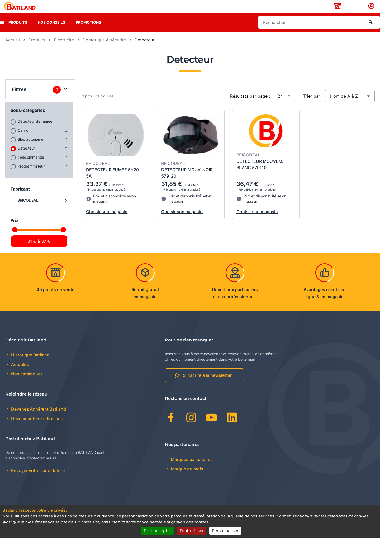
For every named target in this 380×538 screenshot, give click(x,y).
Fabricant (20, 197)
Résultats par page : (250, 104)
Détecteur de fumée (35, 129)
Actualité (19, 372)
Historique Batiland (30, 363)
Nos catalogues (26, 382)
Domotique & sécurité (104, 48)
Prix (14, 228)
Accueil (12, 48)
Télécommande (31, 165)
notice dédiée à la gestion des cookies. (173, 522)
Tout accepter (157, 530)
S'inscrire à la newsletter (207, 383)
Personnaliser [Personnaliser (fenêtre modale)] (225, 530)
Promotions (88, 30)
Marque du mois (186, 477)
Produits (17, 30)
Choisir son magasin (106, 220)
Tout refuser (191, 530)
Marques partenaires (191, 467)
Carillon (24, 138)
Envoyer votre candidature (37, 479)
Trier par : (312, 104)
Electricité (64, 48)
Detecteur (26, 156)
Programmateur (31, 174)
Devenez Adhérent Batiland (38, 417)
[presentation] (2, 30)
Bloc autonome (30, 147)
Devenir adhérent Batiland (36, 427)
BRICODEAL (27, 208)
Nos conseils (51, 30)
